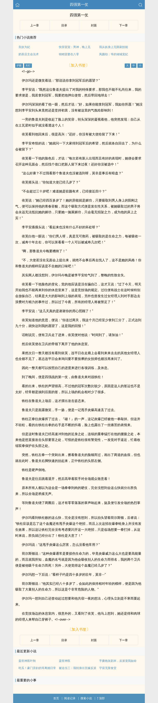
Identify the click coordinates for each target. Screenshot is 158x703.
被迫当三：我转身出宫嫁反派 (77, 668)
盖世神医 (64, 660)
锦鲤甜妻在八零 (69, 54)
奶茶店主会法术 (29, 54)
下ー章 (123, 25)
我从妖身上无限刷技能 (113, 47)
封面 (94, 25)
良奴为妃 (24, 47)
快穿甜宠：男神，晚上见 (75, 47)
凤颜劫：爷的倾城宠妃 (113, 54)
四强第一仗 (79, 4)
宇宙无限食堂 (107, 668)
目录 (64, 25)
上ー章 (34, 25)
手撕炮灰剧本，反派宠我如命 (118, 660)
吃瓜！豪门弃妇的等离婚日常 (37, 668)
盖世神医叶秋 (27, 660)
